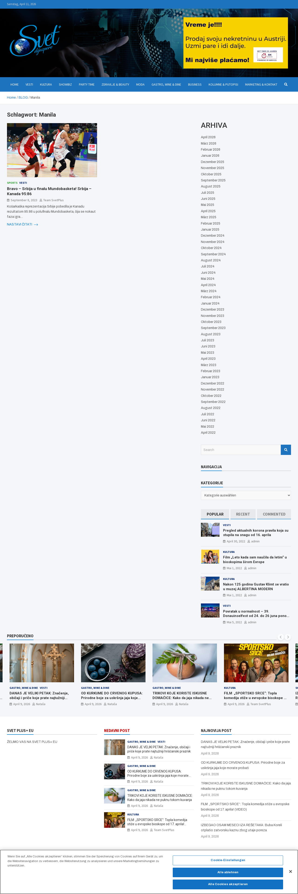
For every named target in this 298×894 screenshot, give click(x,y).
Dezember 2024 (212, 235)
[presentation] (281, 637)
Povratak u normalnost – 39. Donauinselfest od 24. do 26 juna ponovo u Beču (256, 616)
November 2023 (212, 316)
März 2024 (209, 291)
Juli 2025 (207, 192)
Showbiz (65, 84)
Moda (140, 84)
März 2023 (208, 365)
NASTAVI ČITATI (22, 224)
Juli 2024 (207, 266)
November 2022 (212, 389)
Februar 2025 (210, 223)
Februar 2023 (210, 371)
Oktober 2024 (211, 248)
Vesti (29, 84)
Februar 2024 (210, 297)
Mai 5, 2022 (234, 622)
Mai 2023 (207, 352)
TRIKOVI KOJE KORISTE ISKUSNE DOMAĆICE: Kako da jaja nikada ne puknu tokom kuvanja (180, 697)
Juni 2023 (208, 346)
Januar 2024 (210, 303)
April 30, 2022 (236, 541)
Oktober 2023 (211, 322)
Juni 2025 (208, 199)
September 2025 (213, 180)
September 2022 (213, 402)
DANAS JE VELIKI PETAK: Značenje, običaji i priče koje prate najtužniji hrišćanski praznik (39, 697)
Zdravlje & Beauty (115, 84)
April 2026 (208, 137)
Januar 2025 (210, 229)
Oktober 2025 (211, 174)
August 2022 (210, 408)
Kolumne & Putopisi (223, 84)
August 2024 (211, 260)
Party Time (87, 84)
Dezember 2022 (212, 383)
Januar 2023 (210, 377)
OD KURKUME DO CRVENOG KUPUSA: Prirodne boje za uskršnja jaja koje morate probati (112, 697)
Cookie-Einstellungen (228, 862)
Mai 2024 (207, 279)
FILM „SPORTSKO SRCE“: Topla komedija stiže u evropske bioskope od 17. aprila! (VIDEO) (256, 697)
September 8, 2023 (24, 200)
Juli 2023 (207, 340)
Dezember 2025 (212, 162)
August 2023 (210, 334)
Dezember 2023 (212, 309)
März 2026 (208, 143)
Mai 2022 (207, 426)
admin (255, 541)
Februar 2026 (210, 149)
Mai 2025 (207, 205)
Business (195, 84)
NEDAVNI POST (117, 730)
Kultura (46, 84)
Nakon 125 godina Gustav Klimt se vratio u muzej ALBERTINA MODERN (256, 586)
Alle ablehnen (227, 874)
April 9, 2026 (21, 704)
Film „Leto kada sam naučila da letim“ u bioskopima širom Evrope (255, 559)
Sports (12, 182)
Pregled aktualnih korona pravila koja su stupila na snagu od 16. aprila (255, 532)
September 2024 (213, 254)
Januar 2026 (210, 155)
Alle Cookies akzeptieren (228, 886)
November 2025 (212, 168)
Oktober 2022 (211, 396)
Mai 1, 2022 (234, 568)
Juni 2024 (208, 272)
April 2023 (208, 358)
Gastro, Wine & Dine (166, 84)
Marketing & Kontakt (261, 84)
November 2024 (212, 242)
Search (286, 450)
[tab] (215, 514)
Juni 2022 (208, 420)
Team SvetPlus (53, 200)
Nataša (40, 704)
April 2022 (208, 432)
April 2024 (208, 285)
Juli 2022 (207, 414)
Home (14, 84)
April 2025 (208, 211)
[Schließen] (290, 873)
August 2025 (210, 186)
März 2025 (208, 217)
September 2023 (213, 328)
